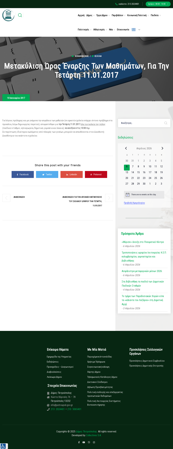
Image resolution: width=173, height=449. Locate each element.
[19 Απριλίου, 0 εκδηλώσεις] (161, 173)
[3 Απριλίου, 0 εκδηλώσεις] (150, 162)
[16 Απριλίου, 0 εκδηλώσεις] (144, 173)
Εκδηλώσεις (53, 361)
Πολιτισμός (83, 29)
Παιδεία (154, 15)
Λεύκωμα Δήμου (54, 377)
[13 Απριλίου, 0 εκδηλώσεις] (127, 173)
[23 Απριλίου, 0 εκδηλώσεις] (144, 179)
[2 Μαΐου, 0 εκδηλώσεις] (156, 185)
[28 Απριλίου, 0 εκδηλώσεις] (132, 185)
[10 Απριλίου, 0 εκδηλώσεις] (150, 167)
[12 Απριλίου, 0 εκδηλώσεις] (161, 167)
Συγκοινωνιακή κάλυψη (98, 366)
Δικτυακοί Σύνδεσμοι (97, 382)
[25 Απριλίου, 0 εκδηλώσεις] (156, 179)
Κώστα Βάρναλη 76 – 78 (63, 396)
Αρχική (81, 15)
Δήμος (89, 15)
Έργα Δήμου (101, 15)
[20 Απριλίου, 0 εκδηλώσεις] (127, 179)
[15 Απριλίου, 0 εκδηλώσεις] (138, 173)
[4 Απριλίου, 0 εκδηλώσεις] (156, 162)
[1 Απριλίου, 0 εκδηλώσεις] (138, 162)
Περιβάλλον (117, 15)
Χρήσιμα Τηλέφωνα (96, 361)
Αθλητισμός (99, 29)
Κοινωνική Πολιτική (136, 15)
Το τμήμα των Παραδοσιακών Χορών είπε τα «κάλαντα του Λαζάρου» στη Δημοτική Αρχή (143, 300)
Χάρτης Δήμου (93, 371)
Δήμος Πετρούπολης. (86, 431)
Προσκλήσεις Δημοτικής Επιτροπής (146, 365)
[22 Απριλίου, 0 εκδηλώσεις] (138, 179)
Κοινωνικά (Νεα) (82, 56)
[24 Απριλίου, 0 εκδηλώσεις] (150, 179)
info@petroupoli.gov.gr (62, 405)
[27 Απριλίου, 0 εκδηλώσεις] (127, 185)
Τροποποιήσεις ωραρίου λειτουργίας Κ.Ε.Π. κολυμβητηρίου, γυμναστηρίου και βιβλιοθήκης (144, 256)
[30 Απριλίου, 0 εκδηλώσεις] (144, 185)
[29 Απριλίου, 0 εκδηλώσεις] (138, 185)
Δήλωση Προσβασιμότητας (100, 387)
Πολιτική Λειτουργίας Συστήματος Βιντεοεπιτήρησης (104, 403)
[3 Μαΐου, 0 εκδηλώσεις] (161, 185)
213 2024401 (58, 409)
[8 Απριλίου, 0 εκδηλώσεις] (138, 167)
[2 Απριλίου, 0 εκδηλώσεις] (144, 162)
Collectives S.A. (93, 435)
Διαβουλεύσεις (54, 371)
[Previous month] (126, 148)
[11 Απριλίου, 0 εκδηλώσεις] (156, 167)
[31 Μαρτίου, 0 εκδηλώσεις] (132, 162)
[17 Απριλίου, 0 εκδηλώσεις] (150, 173)
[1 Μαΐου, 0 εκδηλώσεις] (150, 185)
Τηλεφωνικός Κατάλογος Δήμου (102, 377)
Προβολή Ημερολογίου (134, 203)
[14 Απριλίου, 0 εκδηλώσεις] (132, 173)
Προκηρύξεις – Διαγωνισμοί (60, 366)
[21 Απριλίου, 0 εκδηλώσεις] (132, 179)
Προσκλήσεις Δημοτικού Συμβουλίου (147, 360)
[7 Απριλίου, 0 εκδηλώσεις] (132, 167)
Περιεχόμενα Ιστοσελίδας (99, 356)
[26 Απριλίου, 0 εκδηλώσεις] (161, 179)
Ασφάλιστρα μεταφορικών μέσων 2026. (142, 271)
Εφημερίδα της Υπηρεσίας (59, 356)
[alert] (144, 195)
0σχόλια (96, 56)
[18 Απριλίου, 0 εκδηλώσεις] (156, 173)
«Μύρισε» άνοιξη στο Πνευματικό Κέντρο (143, 241)
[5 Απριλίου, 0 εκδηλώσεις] (161, 162)
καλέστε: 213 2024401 (127, 4)
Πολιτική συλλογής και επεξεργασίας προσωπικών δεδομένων (105, 394)
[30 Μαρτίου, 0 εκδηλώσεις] (127, 162)
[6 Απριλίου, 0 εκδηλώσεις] (127, 167)
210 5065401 (74, 409)
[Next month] (162, 148)
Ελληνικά (134, 30)
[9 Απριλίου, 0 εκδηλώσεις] (144, 167)
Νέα (111, 29)
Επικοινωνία (123, 29)
